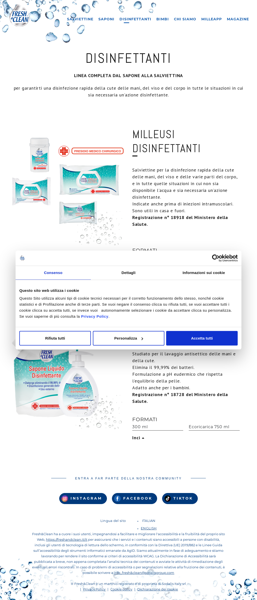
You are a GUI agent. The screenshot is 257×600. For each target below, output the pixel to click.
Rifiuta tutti (55, 338)
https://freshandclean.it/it (66, 539)
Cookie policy (121, 589)
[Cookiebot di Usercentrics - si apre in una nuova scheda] (216, 258)
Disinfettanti (135, 19)
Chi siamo (185, 19)
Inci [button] (137, 438)
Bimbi (162, 19)
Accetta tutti (202, 338)
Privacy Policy (94, 316)
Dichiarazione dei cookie (157, 589)
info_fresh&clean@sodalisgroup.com (144, 573)
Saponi (106, 19)
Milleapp (211, 19)
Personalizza (128, 338)
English (149, 528)
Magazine (238, 19)
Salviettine (80, 19)
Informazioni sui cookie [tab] (204, 272)
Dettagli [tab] (128, 272)
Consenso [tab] (53, 272)
